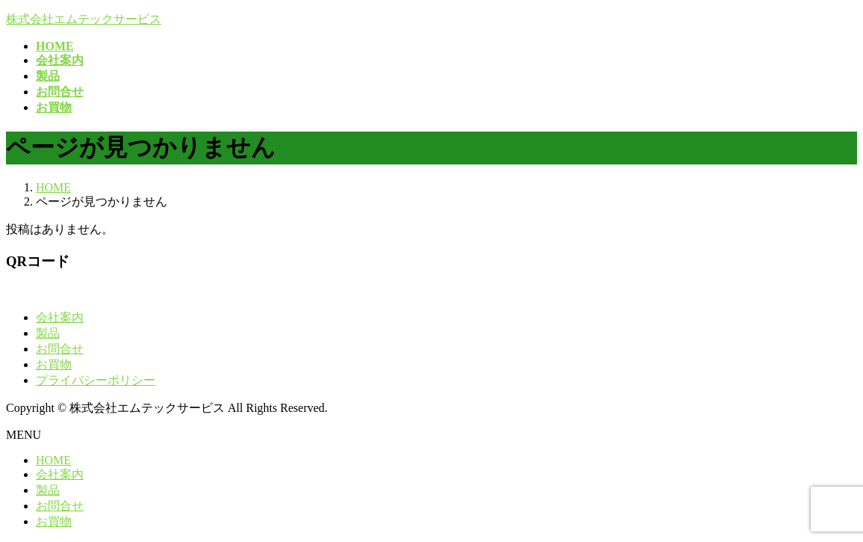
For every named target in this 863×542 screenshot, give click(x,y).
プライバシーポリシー (95, 380)
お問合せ (60, 348)
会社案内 (60, 317)
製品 (48, 333)
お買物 (54, 364)
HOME (53, 460)
